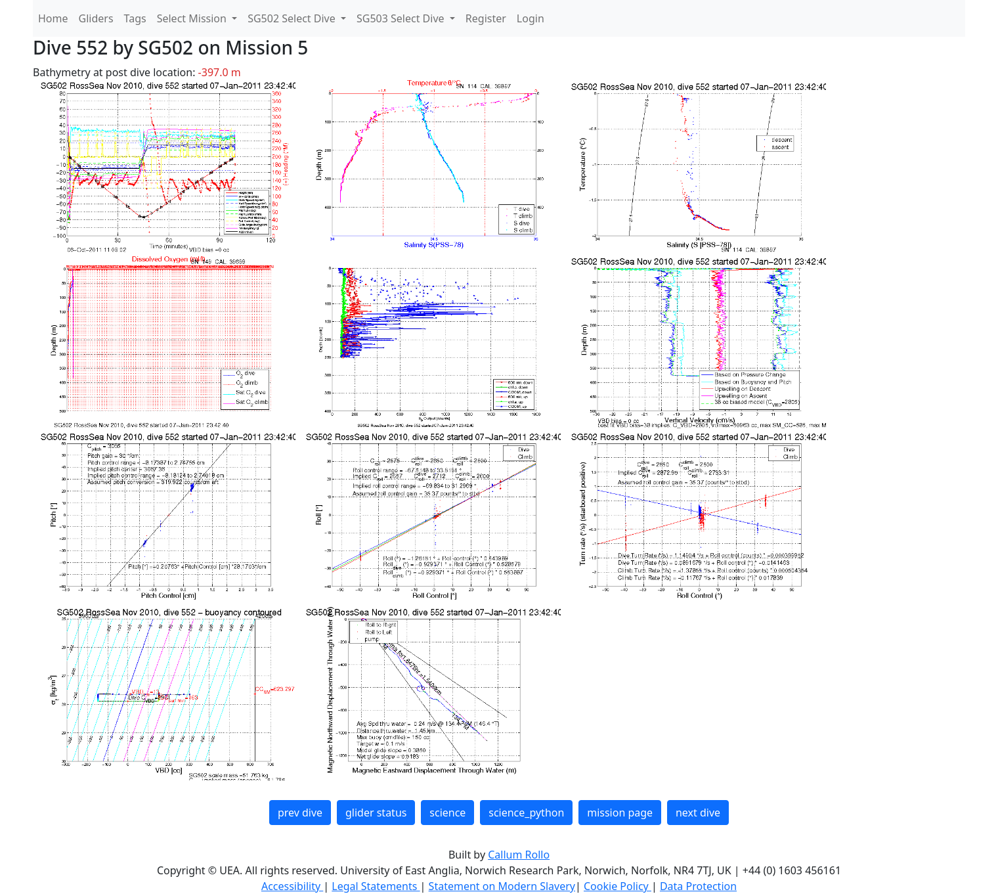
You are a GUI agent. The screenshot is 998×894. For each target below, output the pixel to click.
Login (530, 18)
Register (486, 18)
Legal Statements (376, 886)
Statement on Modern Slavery (502, 886)
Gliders (96, 18)
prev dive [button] (300, 812)
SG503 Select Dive (402, 18)
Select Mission (193, 18)
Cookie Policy (617, 886)
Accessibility (292, 886)
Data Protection (698, 886)
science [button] (447, 812)
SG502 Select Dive (293, 18)
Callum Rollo (519, 854)
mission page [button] (620, 812)
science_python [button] (526, 812)
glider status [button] (375, 812)
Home (53, 18)
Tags (135, 18)
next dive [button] (698, 812)
